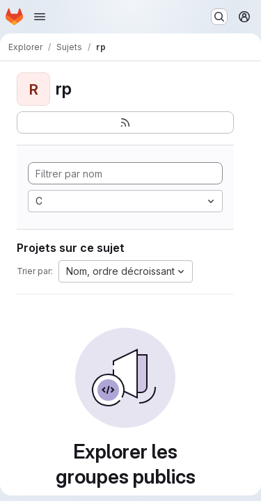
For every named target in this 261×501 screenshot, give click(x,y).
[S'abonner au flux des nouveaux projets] (125, 122)
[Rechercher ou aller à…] (219, 16)
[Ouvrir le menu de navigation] (40, 17)
